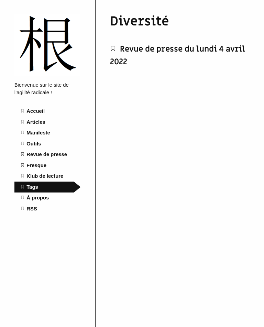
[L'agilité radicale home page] (47, 74)
